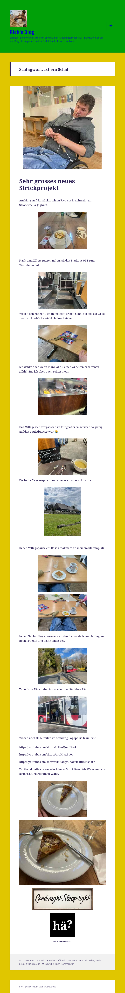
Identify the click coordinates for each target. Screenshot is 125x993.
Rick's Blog (22, 32)
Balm (52, 960)
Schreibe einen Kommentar (59, 963)
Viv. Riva (72, 960)
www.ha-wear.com (62, 941)
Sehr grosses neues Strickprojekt (47, 184)
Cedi (41, 960)
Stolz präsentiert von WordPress (37, 986)
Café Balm (61, 960)
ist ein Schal (88, 960)
